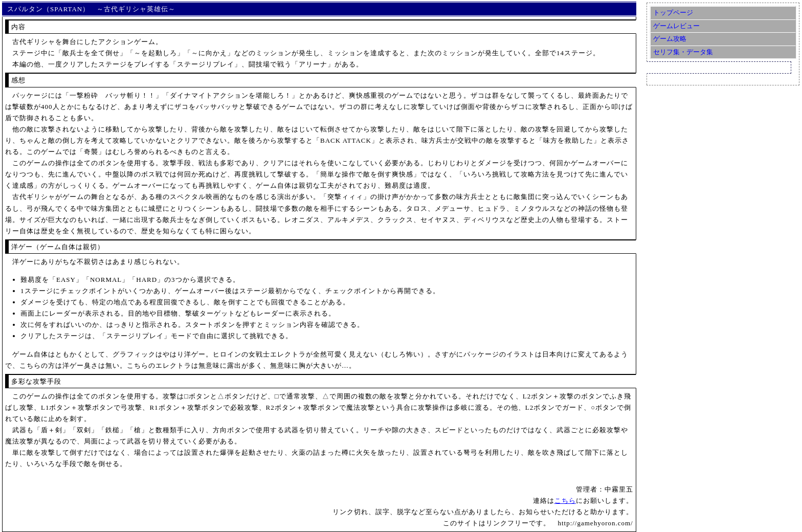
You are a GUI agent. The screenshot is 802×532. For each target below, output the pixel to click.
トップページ (673, 12)
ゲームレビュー (676, 26)
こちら (565, 500)
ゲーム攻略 (669, 38)
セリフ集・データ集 (683, 52)
